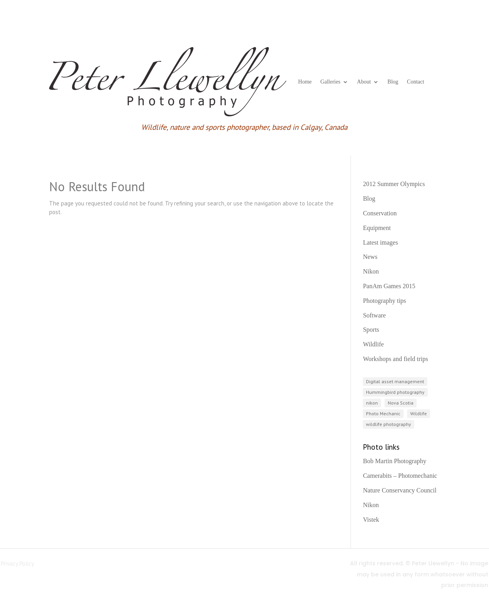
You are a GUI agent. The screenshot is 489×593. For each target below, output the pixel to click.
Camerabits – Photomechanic (400, 475)
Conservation (379, 213)
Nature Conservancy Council (399, 490)
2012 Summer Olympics (394, 184)
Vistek (371, 519)
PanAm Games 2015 (389, 286)
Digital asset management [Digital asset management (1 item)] (395, 381)
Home (305, 82)
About (364, 82)
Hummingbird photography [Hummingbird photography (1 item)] (395, 392)
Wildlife (373, 344)
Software (374, 315)
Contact (416, 82)
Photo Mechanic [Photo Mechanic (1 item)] (383, 413)
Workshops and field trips (395, 358)
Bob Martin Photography (394, 461)
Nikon (371, 271)
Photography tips (384, 300)
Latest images (380, 242)
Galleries (330, 82)
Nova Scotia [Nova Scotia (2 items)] (400, 403)
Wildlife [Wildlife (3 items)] (418, 413)
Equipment (376, 227)
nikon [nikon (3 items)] (372, 403)
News (370, 256)
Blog (392, 82)
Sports (371, 329)
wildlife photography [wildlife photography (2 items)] (388, 424)
